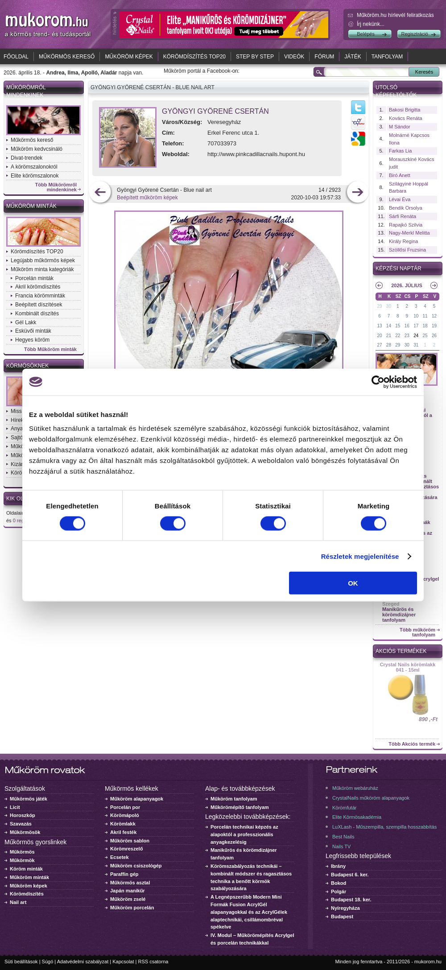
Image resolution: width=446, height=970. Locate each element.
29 (379, 306)
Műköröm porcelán (132, 907)
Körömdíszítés (27, 893)
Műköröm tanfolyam (234, 798)
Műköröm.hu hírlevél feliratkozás (395, 15)
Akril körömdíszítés (37, 287)
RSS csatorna (153, 961)
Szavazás (21, 823)
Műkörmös (22, 851)
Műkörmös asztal (130, 882)
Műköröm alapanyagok (136, 798)
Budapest (342, 916)
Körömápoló (124, 815)
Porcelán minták (34, 278)
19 (434, 325)
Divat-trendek (26, 158)
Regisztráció (414, 34)
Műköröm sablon (129, 840)
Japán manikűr (127, 890)
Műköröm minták (31, 206)
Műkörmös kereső (67, 57)
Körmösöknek (27, 366)
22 (397, 335)
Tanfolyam (387, 57)
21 (388, 335)
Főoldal (16, 57)
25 (425, 335)
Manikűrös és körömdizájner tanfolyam (399, 615)
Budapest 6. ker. (349, 874)
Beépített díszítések (38, 304)
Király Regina (403, 241)
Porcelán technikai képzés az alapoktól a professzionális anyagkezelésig (244, 834)
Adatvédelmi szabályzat (83, 961)
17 (415, 325)
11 (425, 316)
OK (353, 583)
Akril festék (123, 832)
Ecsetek (119, 857)
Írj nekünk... (370, 24)
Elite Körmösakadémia (356, 817)
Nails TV (341, 846)
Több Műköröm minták (50, 349)
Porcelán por (125, 807)
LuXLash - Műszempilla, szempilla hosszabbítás (384, 827)
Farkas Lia (400, 150)
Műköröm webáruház (355, 788)
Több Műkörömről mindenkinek (56, 187)
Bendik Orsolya (405, 208)
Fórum (324, 57)
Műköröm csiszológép (136, 865)
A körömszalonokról (34, 167)
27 (379, 345)
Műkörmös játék (28, 798)
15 (397, 325)
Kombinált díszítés (37, 313)
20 (379, 335)
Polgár (338, 891)
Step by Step (255, 57)
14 (388, 325)
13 (379, 325)
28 (388, 345)
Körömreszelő (126, 848)
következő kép (357, 193)
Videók (294, 57)
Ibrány (338, 866)
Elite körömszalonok (34, 176)
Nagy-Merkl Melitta (409, 232)
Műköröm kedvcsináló (36, 149)
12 (434, 316)
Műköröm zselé (127, 899)
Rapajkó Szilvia (405, 224)
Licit (15, 807)
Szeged (391, 604)
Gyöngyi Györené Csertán (215, 111)
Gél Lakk (25, 322)
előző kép (100, 193)
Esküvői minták (33, 331)
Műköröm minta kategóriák (42, 269)
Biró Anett (399, 175)
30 (388, 306)
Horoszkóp (22, 815)
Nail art (18, 902)
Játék (352, 57)
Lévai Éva (399, 199)
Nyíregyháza (345, 908)
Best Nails (343, 836)
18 (425, 325)
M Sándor (399, 126)
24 (415, 335)
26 (434, 335)
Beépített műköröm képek (147, 197)
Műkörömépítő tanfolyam (240, 807)
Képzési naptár (398, 268)
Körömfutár (344, 807)
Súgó (48, 961)
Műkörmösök (25, 832)
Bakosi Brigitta (404, 109)
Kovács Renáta (405, 118)
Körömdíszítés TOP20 (194, 57)
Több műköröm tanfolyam (417, 632)
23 (407, 335)
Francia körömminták (40, 296)
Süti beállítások (21, 961)
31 (415, 345)
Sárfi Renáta (402, 216)
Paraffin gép (124, 874)
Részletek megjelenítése (360, 556)
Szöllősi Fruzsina (407, 249)
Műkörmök (22, 860)
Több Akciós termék (411, 744)
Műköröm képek (129, 57)
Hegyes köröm (32, 340)
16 (407, 325)
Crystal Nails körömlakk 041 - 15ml (408, 667)
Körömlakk (123, 823)
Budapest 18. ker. (351, 899)
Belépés (366, 34)
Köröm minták (26, 868)
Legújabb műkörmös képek (43, 260)
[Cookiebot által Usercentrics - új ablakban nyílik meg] (378, 381)
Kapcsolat (123, 961)
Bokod (338, 883)
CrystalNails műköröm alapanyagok (370, 798)
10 (415, 316)
